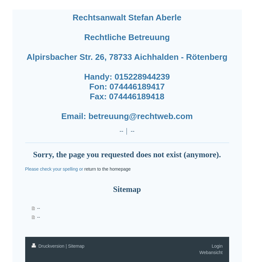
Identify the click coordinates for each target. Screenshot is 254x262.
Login (217, 246)
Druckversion (49, 246)
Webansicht (211, 252)
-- (38, 208)
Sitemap (76, 246)
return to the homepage (107, 169)
